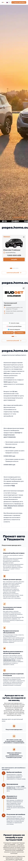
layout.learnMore (19, 217)
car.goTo (14, 259)
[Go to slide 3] (14, 268)
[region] (14, 112)
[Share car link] (23, 237)
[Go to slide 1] (11, 268)
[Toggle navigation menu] (18, 2)
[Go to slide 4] (16, 268)
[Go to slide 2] (13, 268)
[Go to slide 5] (17, 268)
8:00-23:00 (9, 313)
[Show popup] (8, 2)
